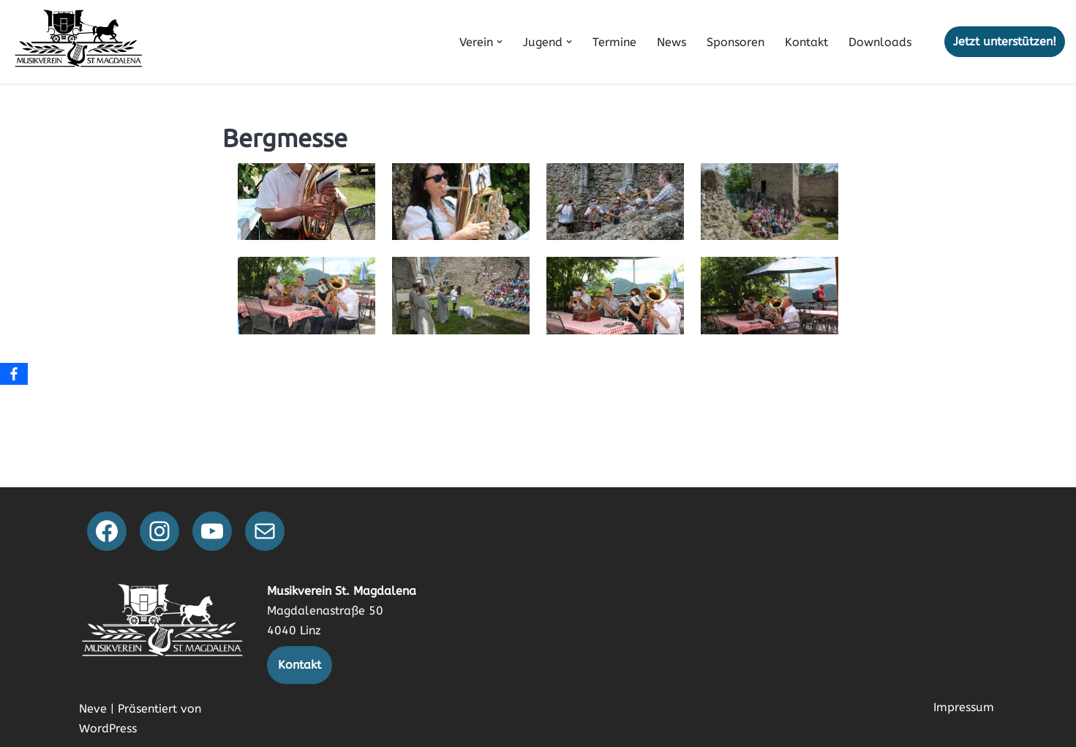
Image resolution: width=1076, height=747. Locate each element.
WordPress (108, 728)
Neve (93, 709)
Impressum (963, 707)
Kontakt (806, 42)
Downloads (880, 42)
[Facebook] (14, 374)
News (671, 42)
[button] (500, 42)
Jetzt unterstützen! (1004, 41)
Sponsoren (735, 42)
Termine (614, 42)
